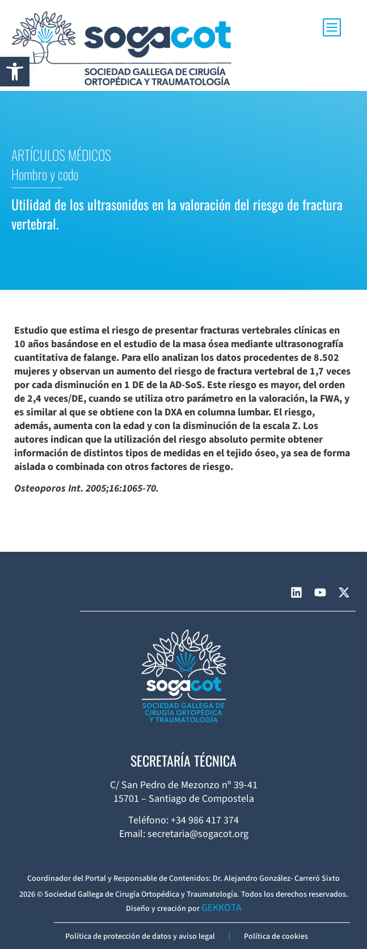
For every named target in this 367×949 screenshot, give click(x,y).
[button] (14, 71)
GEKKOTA (221, 908)
